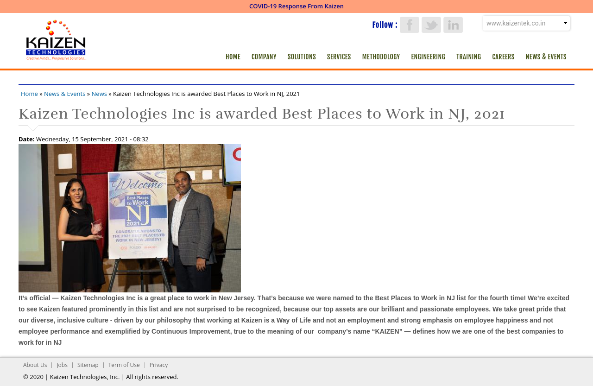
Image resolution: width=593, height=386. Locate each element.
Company (264, 57)
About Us (35, 365)
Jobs (62, 365)
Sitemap (88, 365)
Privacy (159, 365)
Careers (503, 57)
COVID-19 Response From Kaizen (296, 6)
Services (339, 57)
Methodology (381, 57)
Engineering (428, 57)
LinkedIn (453, 25)
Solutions (302, 57)
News (99, 93)
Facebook (409, 25)
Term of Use (124, 365)
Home (233, 57)
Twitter (431, 25)
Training (468, 57)
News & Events (546, 57)
